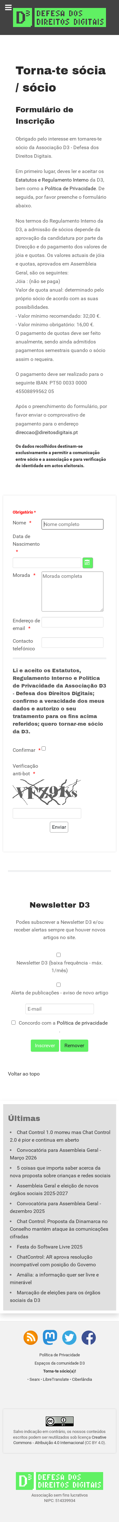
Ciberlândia (82, 1379)
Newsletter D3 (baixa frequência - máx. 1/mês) (60, 966)
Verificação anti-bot (25, 770)
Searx (35, 1379)
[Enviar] (59, 827)
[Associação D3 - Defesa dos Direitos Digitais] (59, 17)
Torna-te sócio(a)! (59, 1371)
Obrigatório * (24, 512)
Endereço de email (26, 624)
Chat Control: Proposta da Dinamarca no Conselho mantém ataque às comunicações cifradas (59, 1229)
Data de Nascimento (26, 540)
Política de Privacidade (70, 188)
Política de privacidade (82, 1023)
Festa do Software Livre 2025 (50, 1247)
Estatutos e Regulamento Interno (52, 180)
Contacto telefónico (24, 645)
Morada (21, 575)
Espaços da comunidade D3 (60, 1363)
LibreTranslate (56, 1379)
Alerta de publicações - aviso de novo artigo (59, 993)
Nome (19, 523)
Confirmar (24, 750)
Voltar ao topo (24, 1074)
